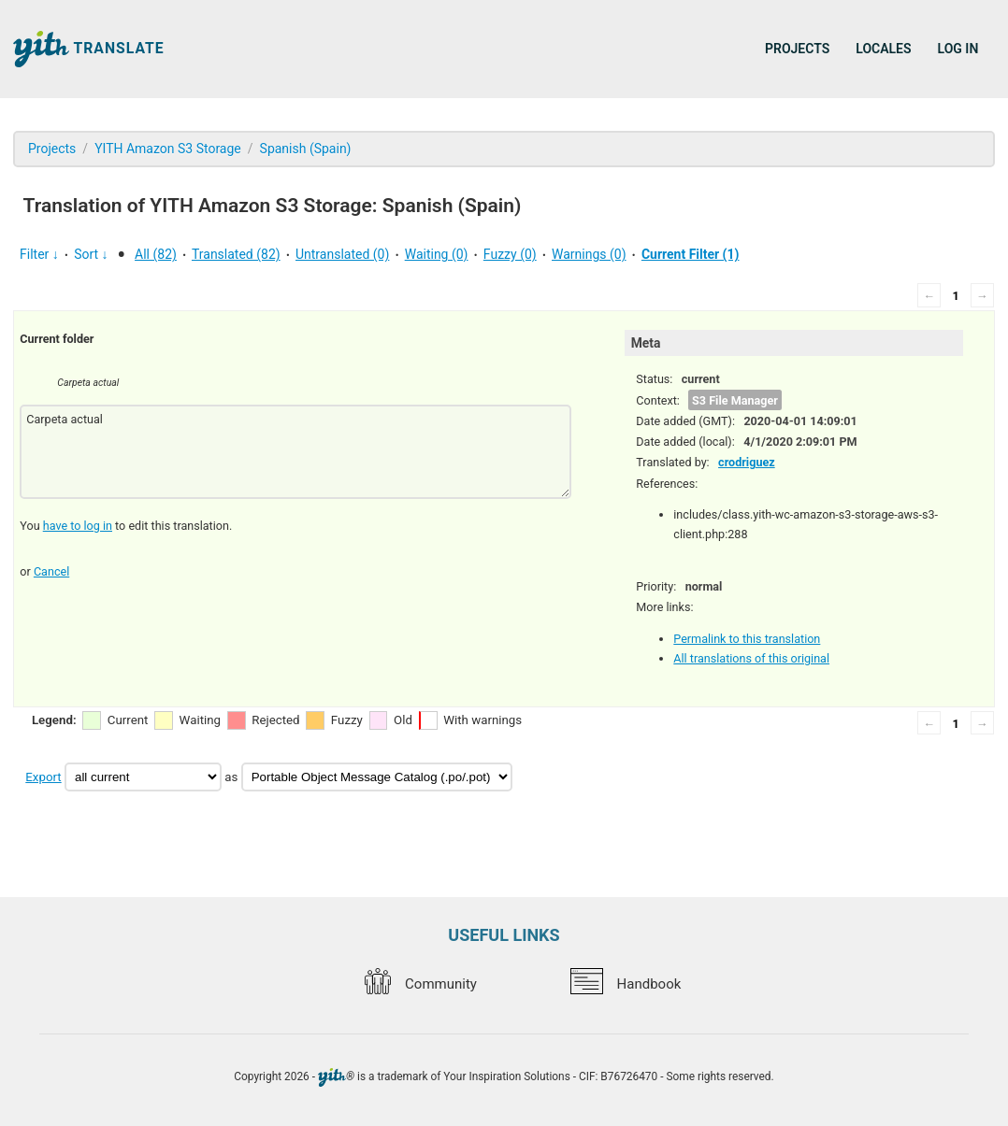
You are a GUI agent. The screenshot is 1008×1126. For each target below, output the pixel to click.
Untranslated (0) (342, 254)
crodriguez (746, 462)
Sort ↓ (91, 254)
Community (421, 984)
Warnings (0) (589, 254)
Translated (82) (236, 254)
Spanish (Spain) (306, 148)
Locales (883, 48)
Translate (89, 49)
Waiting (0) (436, 254)
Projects (797, 48)
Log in (958, 48)
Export (43, 777)
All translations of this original (751, 658)
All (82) (156, 254)
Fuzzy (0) (510, 254)
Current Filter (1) (690, 254)
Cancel (51, 571)
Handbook (625, 984)
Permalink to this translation (746, 639)
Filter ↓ (39, 254)
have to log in (77, 526)
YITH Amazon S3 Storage (167, 148)
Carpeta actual (295, 452)
